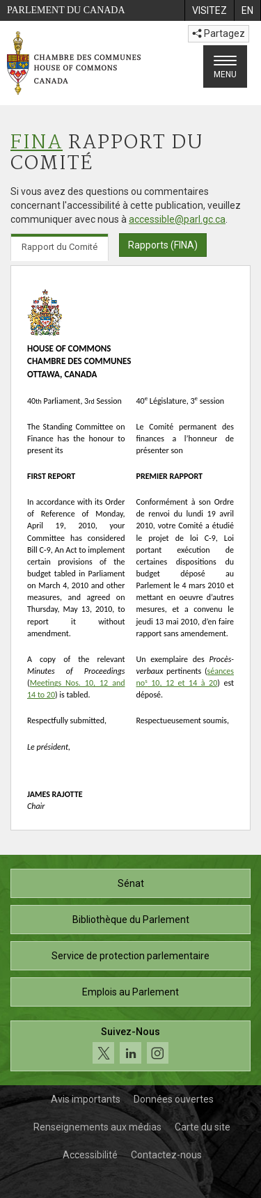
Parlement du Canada (66, 10)
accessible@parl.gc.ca (177, 219)
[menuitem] (209, 10)
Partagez (218, 33)
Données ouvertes (174, 1099)
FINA (36, 143)
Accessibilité (90, 1154)
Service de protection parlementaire (130, 955)
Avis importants (85, 1099)
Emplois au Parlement (130, 992)
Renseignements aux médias (97, 1127)
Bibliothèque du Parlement (130, 919)
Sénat (131, 883)
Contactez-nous (166, 1154)
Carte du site (202, 1127)
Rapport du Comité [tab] (59, 247)
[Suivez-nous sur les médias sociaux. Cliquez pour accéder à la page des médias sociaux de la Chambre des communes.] (130, 1045)
